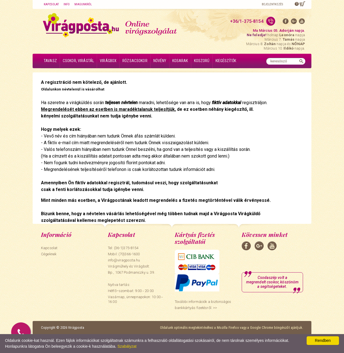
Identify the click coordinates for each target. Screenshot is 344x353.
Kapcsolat (51, 4)
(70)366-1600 (129, 254)
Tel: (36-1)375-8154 (123, 248)
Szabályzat (126, 346)
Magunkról (83, 4)
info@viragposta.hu (124, 260)
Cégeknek (48, 254)
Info (67, 4)
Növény (159, 60)
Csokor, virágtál (78, 60)
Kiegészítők (225, 60)
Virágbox (108, 60)
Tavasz (50, 60)
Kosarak (180, 60)
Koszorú (202, 60)
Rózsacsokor (134, 60)
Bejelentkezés (272, 4)
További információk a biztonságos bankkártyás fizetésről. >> (203, 305)
